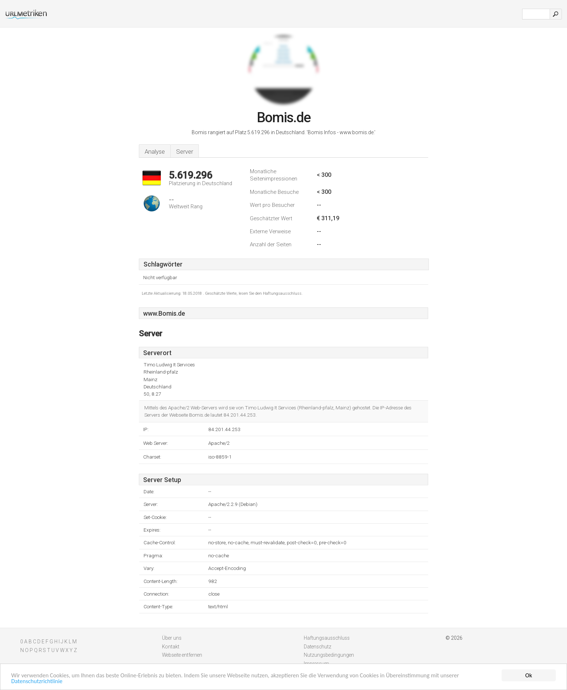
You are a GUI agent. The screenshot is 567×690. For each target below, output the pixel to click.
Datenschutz (317, 646)
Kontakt (170, 646)
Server (184, 151)
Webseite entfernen (182, 655)
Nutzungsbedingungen (329, 655)
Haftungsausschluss (327, 638)
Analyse (155, 151)
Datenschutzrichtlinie (37, 682)
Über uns (172, 638)
